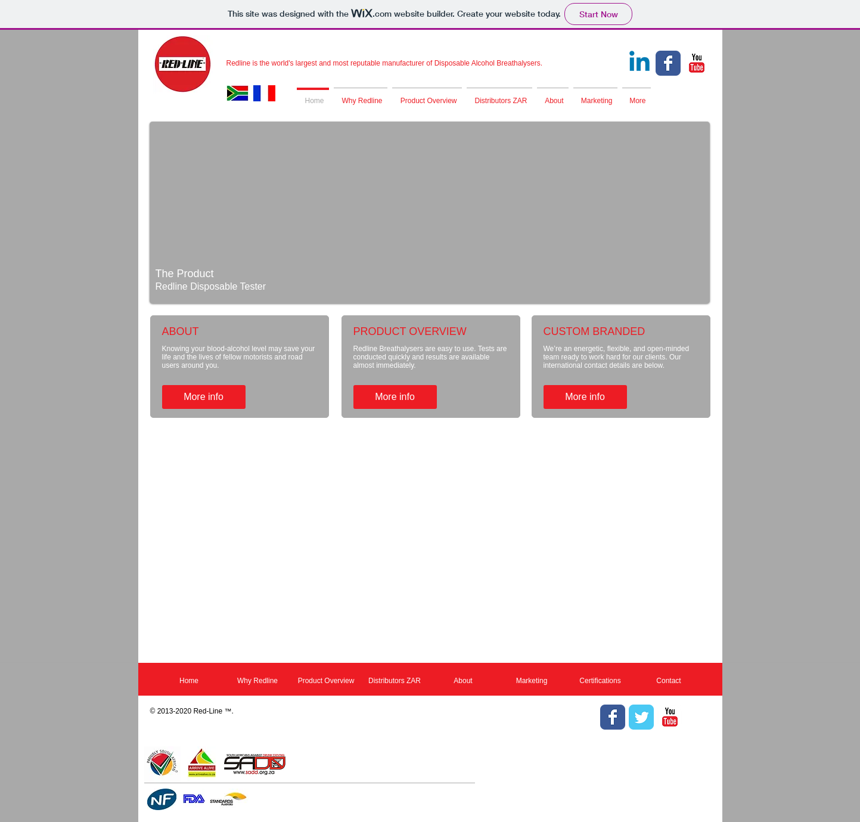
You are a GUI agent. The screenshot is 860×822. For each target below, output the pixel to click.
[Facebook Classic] (668, 63)
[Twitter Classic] (641, 717)
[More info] (204, 397)
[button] (430, 212)
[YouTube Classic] (696, 63)
